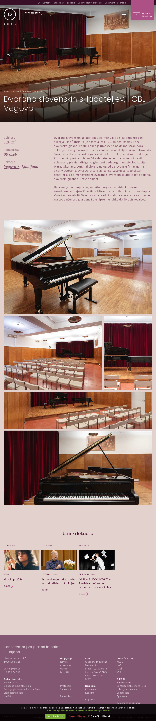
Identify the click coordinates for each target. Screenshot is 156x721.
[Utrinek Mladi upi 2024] (21, 570)
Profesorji (65, 685)
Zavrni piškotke (77, 716)
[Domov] (10, 16)
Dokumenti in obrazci (128, 702)
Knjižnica (8, 696)
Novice (64, 661)
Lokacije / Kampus (127, 689)
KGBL (120, 661)
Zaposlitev (66, 696)
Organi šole (123, 692)
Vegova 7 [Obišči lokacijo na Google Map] (11, 166)
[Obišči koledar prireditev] (142, 10)
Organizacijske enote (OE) (131, 685)
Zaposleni (65, 689)
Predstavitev (124, 682)
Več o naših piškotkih (99, 716)
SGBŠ (119, 668)
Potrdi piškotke (55, 716)
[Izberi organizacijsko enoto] (32, 15)
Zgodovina (122, 696)
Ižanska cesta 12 (13, 658)
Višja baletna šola (13, 692)
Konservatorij (11, 682)
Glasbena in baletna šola (17, 685)
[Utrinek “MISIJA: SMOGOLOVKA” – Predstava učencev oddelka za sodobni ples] (97, 570)
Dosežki (64, 672)
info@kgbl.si (13, 668)
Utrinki (63, 668)
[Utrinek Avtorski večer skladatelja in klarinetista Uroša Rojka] (59, 570)
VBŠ (119, 672)
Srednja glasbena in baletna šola (22, 689)
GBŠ (119, 665)
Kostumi (89, 692)
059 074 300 (13, 672)
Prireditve (65, 665)
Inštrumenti (91, 689)
